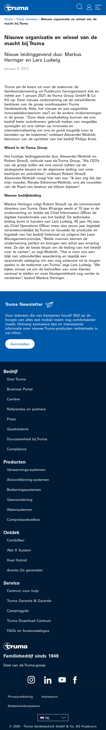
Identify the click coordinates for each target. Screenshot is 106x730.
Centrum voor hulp (23, 591)
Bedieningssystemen (24, 489)
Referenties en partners (26, 409)
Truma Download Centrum (29, 620)
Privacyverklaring (20, 697)
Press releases (26, 19)
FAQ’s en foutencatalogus (28, 630)
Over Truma (16, 379)
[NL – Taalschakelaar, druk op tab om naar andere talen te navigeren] (53, 717)
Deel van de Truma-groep (24, 665)
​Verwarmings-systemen (26, 469)
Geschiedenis (18, 429)
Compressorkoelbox (23, 519)
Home (8, 19)
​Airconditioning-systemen (28, 479)
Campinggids (18, 610)
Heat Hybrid (17, 560)
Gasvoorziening (19, 499)
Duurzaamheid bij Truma (27, 439)
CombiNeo (15, 540)
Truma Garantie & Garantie (29, 600)
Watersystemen (19, 509)
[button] (80, 6)
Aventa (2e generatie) (24, 570)
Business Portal (19, 389)
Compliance (16, 449)
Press (11, 419)
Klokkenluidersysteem (24, 706)
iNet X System (19, 550)
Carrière (13, 399)
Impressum (50, 697)
